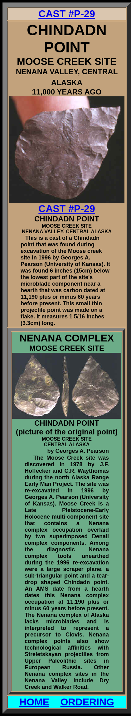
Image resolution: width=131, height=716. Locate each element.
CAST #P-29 (66, 13)
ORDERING (87, 702)
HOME (34, 702)
